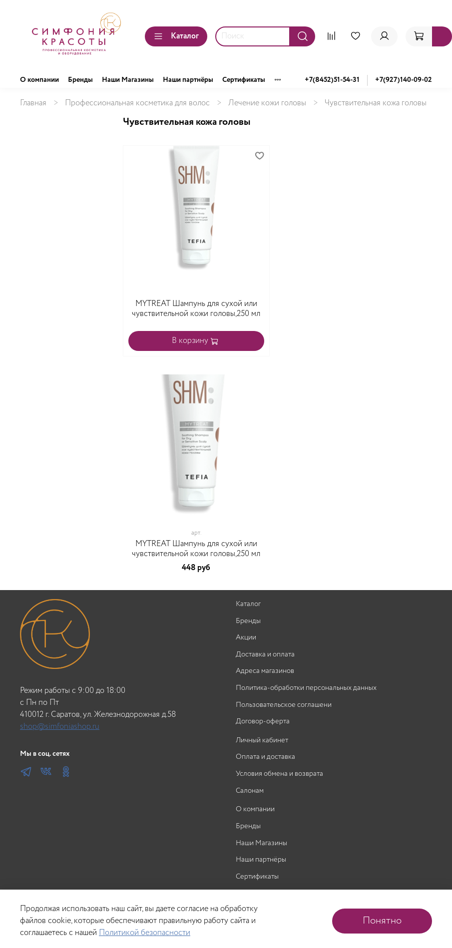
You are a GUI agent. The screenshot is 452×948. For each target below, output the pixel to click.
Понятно (382, 921)
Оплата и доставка (265, 757)
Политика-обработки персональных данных (306, 688)
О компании (39, 79)
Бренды (80, 79)
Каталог (176, 36)
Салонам (250, 791)
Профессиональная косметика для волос (137, 103)
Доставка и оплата (265, 654)
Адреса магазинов (265, 671)
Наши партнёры (188, 79)
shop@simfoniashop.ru (59, 726)
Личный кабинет (262, 740)
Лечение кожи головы (267, 103)
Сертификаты (243, 79)
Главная (33, 103)
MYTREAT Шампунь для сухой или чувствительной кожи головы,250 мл (196, 308)
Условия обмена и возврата (279, 774)
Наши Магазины (128, 79)
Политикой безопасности (144, 933)
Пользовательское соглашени (284, 705)
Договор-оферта (263, 721)
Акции (246, 637)
